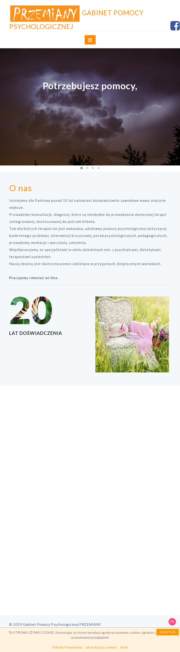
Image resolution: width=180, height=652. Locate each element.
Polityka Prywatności (67, 647)
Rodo (124, 647)
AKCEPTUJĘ (167, 632)
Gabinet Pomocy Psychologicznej (76, 19)
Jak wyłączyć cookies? (101, 647)
